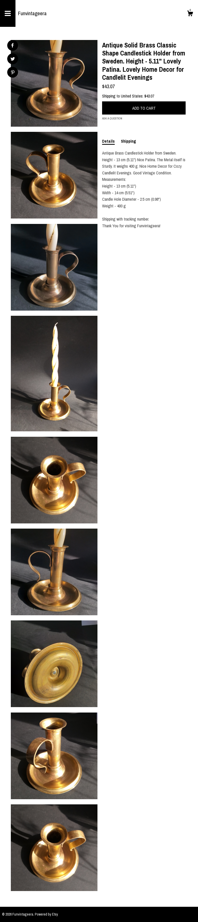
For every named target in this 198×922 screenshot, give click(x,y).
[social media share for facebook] (12, 45)
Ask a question (112, 118)
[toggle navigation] (7, 13)
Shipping (128, 141)
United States (132, 96)
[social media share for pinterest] (13, 73)
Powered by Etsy (46, 914)
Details (108, 141)
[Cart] (190, 14)
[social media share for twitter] (13, 59)
